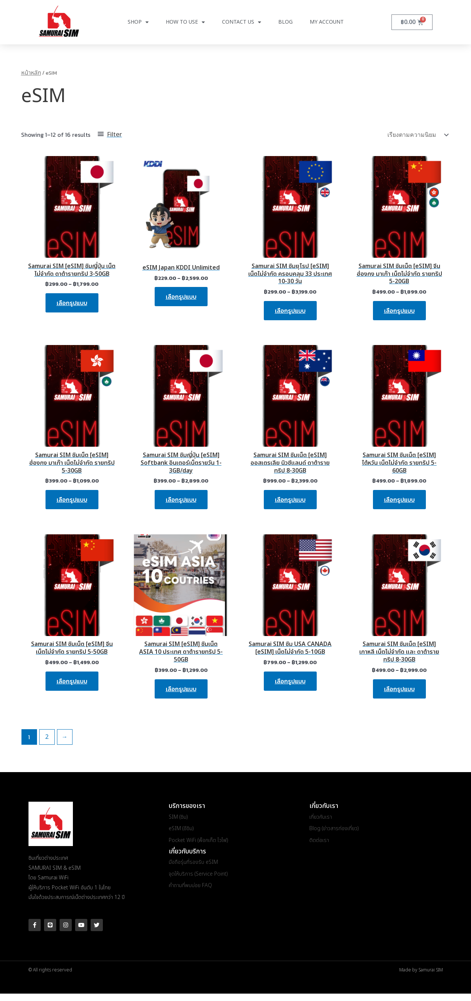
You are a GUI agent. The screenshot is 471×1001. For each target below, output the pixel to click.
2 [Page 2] (46, 737)
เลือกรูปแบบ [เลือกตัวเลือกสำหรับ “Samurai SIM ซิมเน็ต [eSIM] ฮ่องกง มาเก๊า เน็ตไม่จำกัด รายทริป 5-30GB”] (72, 499)
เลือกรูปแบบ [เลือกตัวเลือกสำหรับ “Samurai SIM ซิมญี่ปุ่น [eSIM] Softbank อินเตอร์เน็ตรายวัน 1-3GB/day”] (181, 499)
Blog (285, 22)
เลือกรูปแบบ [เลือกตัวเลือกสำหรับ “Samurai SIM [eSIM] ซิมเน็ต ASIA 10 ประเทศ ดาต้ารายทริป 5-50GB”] (181, 688)
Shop (138, 22)
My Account (327, 22)
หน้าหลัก (31, 72)
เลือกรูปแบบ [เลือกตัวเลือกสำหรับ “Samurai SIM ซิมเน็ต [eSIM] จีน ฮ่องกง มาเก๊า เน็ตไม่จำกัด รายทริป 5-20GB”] (399, 310)
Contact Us (241, 22)
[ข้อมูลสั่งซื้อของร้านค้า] (417, 134)
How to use (185, 22)
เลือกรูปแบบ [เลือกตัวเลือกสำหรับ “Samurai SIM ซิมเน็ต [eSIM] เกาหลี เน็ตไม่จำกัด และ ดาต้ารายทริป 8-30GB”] (399, 688)
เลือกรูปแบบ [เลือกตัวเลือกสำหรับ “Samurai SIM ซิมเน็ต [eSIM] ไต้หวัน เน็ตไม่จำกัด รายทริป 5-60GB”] (399, 499)
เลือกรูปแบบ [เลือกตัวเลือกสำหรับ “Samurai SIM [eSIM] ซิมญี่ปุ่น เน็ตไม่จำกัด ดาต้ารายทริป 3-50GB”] (72, 302)
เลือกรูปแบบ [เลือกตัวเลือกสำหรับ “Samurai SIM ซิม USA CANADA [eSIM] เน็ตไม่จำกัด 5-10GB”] (290, 681)
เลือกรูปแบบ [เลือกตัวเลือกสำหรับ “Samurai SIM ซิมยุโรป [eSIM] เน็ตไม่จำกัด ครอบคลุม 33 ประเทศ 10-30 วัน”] (290, 310)
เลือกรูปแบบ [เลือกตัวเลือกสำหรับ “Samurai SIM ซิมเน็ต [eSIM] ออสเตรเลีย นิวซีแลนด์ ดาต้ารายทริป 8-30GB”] (290, 499)
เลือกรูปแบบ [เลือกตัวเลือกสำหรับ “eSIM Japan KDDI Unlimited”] (181, 296)
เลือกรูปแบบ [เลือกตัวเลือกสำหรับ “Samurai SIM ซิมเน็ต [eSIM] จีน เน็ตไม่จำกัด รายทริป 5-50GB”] (72, 681)
